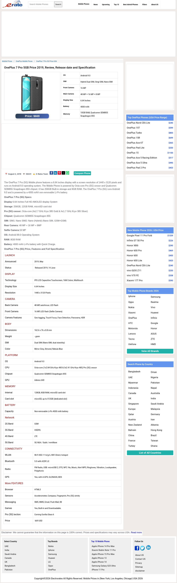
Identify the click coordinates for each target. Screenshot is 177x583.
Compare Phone (82, 173)
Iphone (131, 296)
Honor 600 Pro (134, 250)
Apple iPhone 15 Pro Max (103, 554)
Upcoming (106, 5)
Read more (136, 532)
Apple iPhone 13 (99, 558)
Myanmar (133, 382)
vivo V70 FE (133, 275)
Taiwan (154, 440)
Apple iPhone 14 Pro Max (103, 546)
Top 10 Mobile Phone (100, 541)
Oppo (131, 302)
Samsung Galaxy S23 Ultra (104, 566)
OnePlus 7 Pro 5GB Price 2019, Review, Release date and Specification (49, 67)
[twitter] (142, 550)
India (153, 398)
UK (129, 398)
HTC (130, 323)
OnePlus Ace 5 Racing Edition (142, 157)
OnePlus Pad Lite (135, 147)
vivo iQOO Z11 (134, 270)
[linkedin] (148, 550)
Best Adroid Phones (130, 5)
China (131, 435)
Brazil (154, 435)
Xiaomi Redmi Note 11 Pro (104, 550)
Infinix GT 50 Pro (135, 240)
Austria (132, 419)
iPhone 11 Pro (98, 570)
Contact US (140, 559)
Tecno (131, 339)
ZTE (153, 339)
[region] (88, 33)
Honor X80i (132, 245)
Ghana (154, 446)
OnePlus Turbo (134, 132)
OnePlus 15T (133, 127)
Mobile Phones (83, 4)
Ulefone (132, 344)
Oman (154, 372)
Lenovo (132, 333)
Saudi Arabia (157, 403)
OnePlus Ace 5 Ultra (137, 162)
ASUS (153, 333)
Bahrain (132, 430)
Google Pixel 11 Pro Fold (139, 235)
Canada (132, 393)
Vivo (153, 307)
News (96, 5)
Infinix (154, 318)
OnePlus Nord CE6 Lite (138, 122)
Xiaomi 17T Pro (135, 280)
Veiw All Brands (150, 351)
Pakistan (155, 382)
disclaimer (140, 571)
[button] (51, 173)
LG (49, 562)
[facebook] (137, 550)
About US (154, 5)
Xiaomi (132, 312)
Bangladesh (134, 371)
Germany (155, 414)
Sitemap (139, 567)
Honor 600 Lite (134, 260)
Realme (154, 302)
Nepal (154, 388)
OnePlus (132, 318)
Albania (154, 425)
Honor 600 (132, 255)
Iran (153, 419)
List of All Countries (150, 452)
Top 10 (116, 5)
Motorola (133, 328)
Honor (154, 328)
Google (154, 323)
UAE (130, 377)
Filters (144, 5)
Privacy (138, 563)
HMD (153, 344)
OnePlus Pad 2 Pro (136, 167)
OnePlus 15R (133, 137)
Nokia (131, 307)
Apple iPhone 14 (99, 562)
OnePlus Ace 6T (135, 142)
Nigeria (154, 377)
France (131, 440)
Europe (132, 409)
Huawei (154, 312)
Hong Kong (156, 430)
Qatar (131, 414)
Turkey (131, 446)
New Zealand (135, 425)
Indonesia (133, 388)
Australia (155, 393)
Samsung (155, 297)
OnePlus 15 (133, 152)
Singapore (133, 403)
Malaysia (155, 409)
